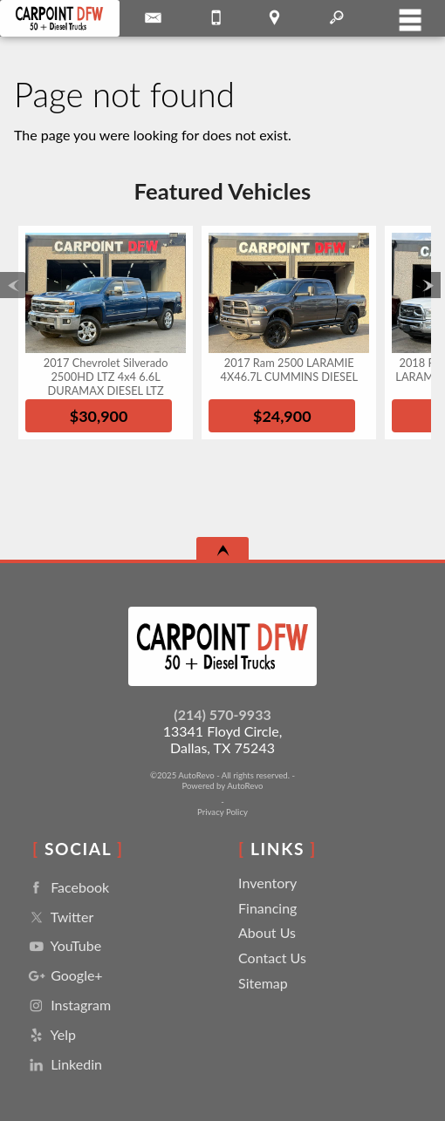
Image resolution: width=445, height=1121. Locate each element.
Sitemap (263, 983)
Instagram (68, 1005)
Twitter (59, 917)
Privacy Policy (222, 812)
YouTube (63, 946)
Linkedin (63, 1065)
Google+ (64, 976)
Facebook (67, 888)
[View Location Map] (274, 18)
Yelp (50, 1035)
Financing (267, 908)
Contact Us (272, 957)
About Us (267, 932)
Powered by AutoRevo (222, 786)
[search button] (336, 12)
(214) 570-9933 (222, 714)
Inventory (267, 882)
